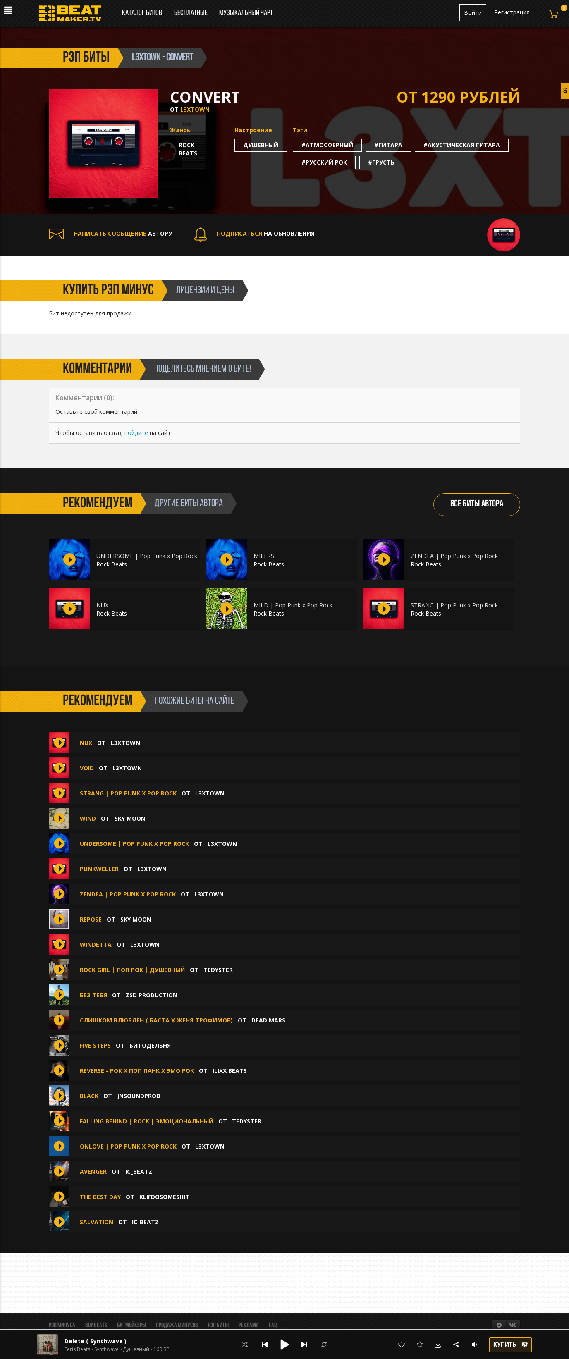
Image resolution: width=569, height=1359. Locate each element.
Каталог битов (142, 13)
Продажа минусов (177, 1325)
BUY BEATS (96, 1325)
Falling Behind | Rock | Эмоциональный (146, 1121)
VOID (87, 768)
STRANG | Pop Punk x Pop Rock (454, 605)
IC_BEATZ (138, 1171)
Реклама (249, 1325)
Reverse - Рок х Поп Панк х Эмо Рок (137, 1071)
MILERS (263, 556)
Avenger (93, 1171)
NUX (102, 605)
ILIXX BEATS (230, 1071)
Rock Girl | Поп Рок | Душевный (132, 970)
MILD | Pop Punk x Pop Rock (292, 605)
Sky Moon (130, 818)
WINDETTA (96, 944)
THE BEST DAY (100, 1197)
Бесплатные (191, 13)
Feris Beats (77, 1349)
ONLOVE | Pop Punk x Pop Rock (128, 1146)
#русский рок (324, 162)
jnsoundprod (138, 1096)
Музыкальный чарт (246, 13)
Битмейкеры (131, 1325)
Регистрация (512, 12)
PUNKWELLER (99, 869)
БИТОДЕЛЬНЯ (150, 1045)
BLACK (89, 1096)
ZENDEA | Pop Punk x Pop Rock (454, 556)
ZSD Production (151, 995)
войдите (136, 433)
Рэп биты (218, 1325)
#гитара (388, 145)
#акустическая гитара (461, 145)
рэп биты (86, 57)
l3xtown (195, 109)
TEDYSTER (218, 970)
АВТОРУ (110, 233)
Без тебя (93, 995)
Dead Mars (268, 1020)
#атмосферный (327, 145)
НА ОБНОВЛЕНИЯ (254, 233)
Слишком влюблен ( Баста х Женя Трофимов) (156, 1020)
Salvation (96, 1222)
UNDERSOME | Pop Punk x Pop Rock (146, 556)
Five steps (96, 1045)
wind (88, 818)
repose (91, 919)
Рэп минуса (62, 1325)
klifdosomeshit (164, 1197)
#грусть (381, 162)
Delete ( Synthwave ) (96, 1341)
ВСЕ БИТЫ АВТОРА (476, 504)
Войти (473, 13)
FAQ (273, 1325)
